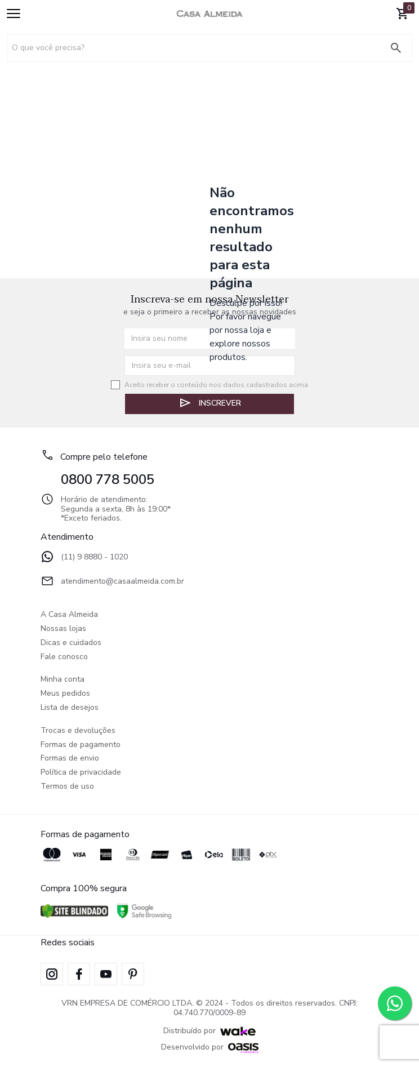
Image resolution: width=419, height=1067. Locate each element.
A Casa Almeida (69, 615)
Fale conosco (64, 657)
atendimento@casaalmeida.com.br (112, 582)
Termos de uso (67, 787)
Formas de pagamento (81, 745)
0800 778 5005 (107, 479)
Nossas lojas (63, 629)
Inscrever (210, 403)
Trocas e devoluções (78, 731)
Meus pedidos (65, 694)
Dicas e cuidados (71, 643)
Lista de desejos (70, 708)
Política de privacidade (81, 772)
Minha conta (62, 679)
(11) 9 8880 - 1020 (84, 558)
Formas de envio (70, 758)
